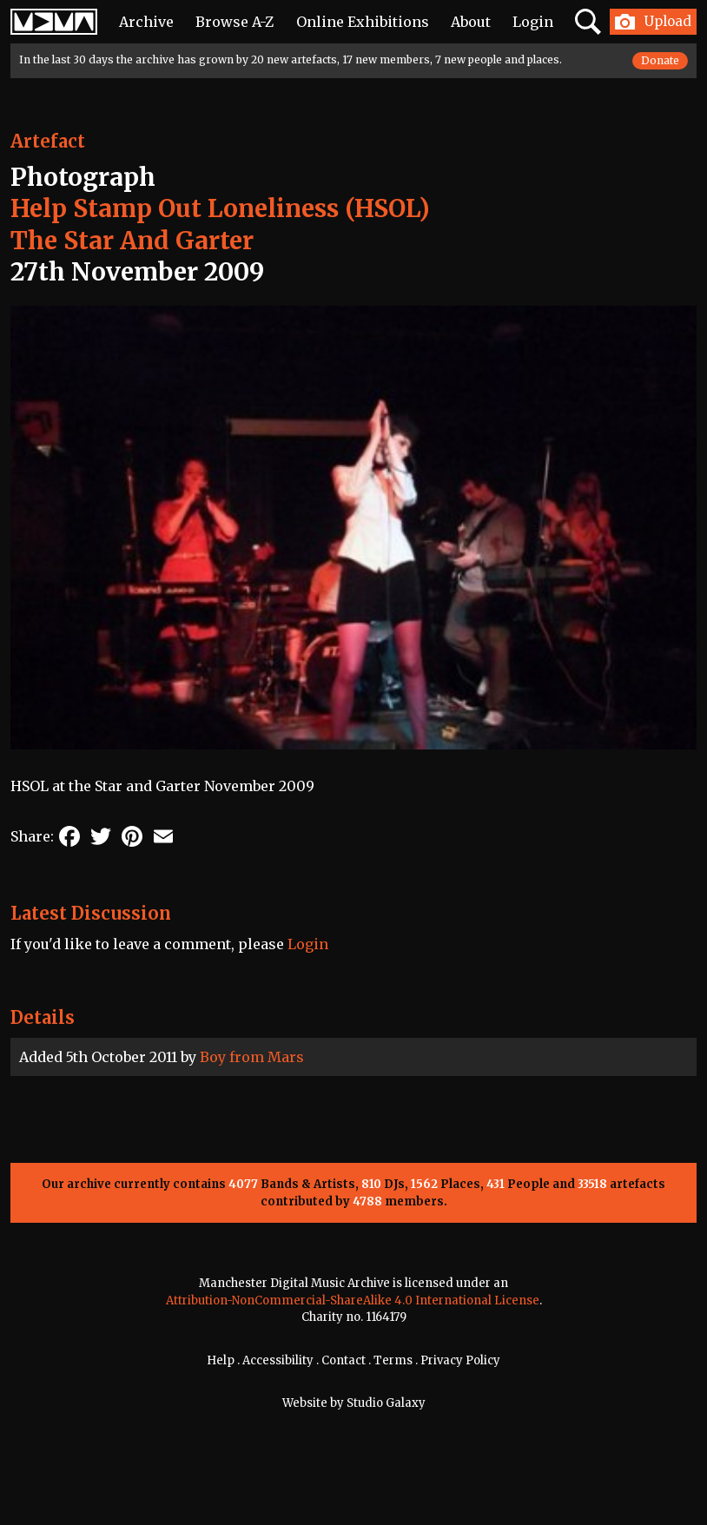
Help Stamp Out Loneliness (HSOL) (220, 208)
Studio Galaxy (386, 1403)
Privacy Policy (460, 1360)
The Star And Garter (132, 240)
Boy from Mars (252, 1057)
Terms (393, 1360)
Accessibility (278, 1360)
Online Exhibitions (362, 21)
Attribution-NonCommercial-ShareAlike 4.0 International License (352, 1300)
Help (221, 1360)
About (471, 21)
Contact (343, 1360)
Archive (146, 21)
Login (532, 21)
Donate (660, 60)
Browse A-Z (234, 21)
